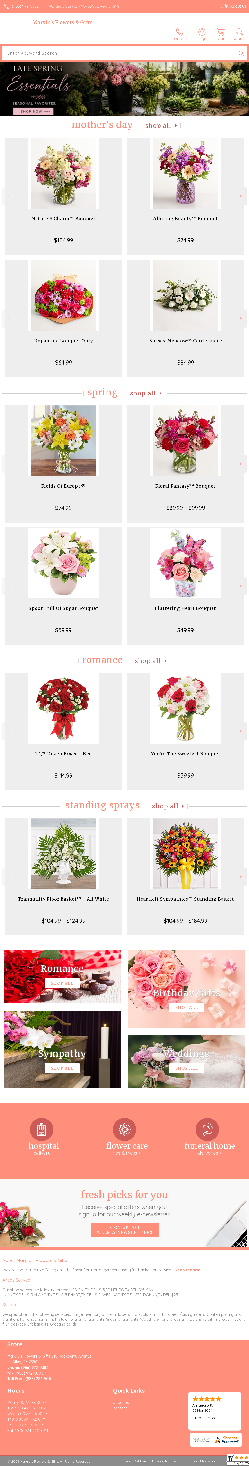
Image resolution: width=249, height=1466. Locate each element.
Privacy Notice (164, 1461)
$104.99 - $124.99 (64, 920)
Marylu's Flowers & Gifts (62, 22)
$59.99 (63, 630)
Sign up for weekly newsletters (124, 1230)
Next (241, 196)
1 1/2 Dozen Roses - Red (63, 753)
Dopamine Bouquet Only (63, 341)
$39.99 (185, 775)
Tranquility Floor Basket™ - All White (63, 899)
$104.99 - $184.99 (185, 920)
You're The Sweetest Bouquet (185, 753)
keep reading (188, 1270)
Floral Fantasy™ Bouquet (185, 486)
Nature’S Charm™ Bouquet (64, 218)
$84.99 (185, 362)
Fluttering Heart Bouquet (185, 608)
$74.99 (185, 240)
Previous (7, 196)
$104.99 (63, 240)
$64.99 (63, 362)
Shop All (158, 126)
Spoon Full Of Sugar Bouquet (63, 608)
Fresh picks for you (124, 1203)
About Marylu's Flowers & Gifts (34, 1260)
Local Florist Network (199, 1461)
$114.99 (63, 775)
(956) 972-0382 (25, 6)
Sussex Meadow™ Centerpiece (185, 341)
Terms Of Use (135, 1461)
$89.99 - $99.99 (185, 507)
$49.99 (185, 630)
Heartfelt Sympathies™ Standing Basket (185, 899)
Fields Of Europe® (63, 486)
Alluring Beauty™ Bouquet (185, 218)
